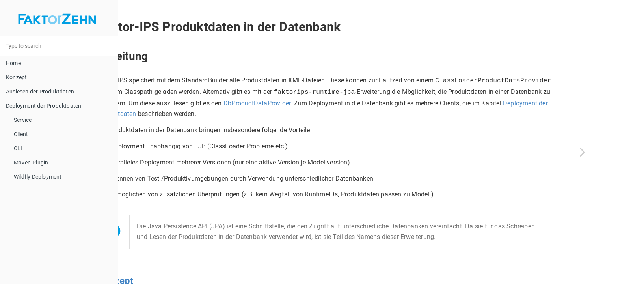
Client (21, 134)
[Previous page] (150, 152)
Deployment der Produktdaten (43, 106)
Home (13, 63)
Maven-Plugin (31, 162)
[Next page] (582, 152)
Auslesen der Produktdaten (40, 91)
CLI (18, 148)
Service (23, 120)
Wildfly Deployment (38, 177)
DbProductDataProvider (214, 112)
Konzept (16, 77)
